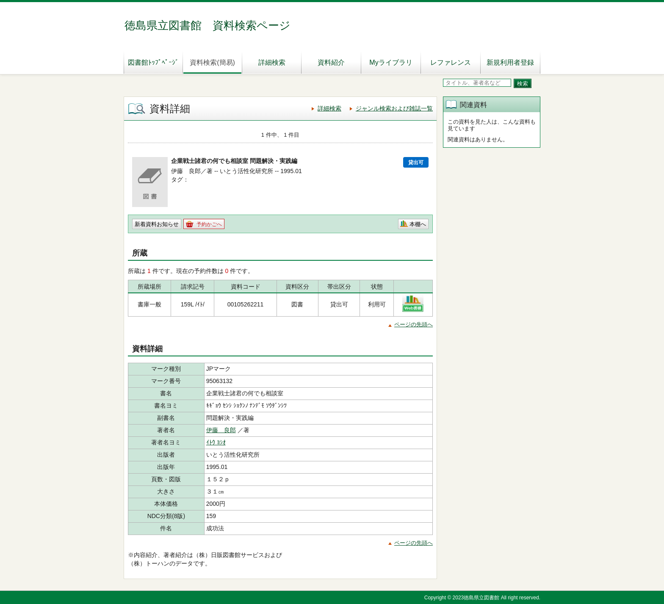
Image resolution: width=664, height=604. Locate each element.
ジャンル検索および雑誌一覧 (394, 108)
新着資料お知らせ (157, 224)
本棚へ (417, 224)
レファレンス (450, 62)
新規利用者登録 (510, 62)
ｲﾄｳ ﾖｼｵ (216, 442)
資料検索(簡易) (212, 62)
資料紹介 (331, 62)
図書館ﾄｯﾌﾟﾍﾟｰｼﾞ (153, 62)
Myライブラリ (390, 62)
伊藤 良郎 (221, 430)
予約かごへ (209, 224)
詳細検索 (271, 62)
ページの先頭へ (413, 324)
